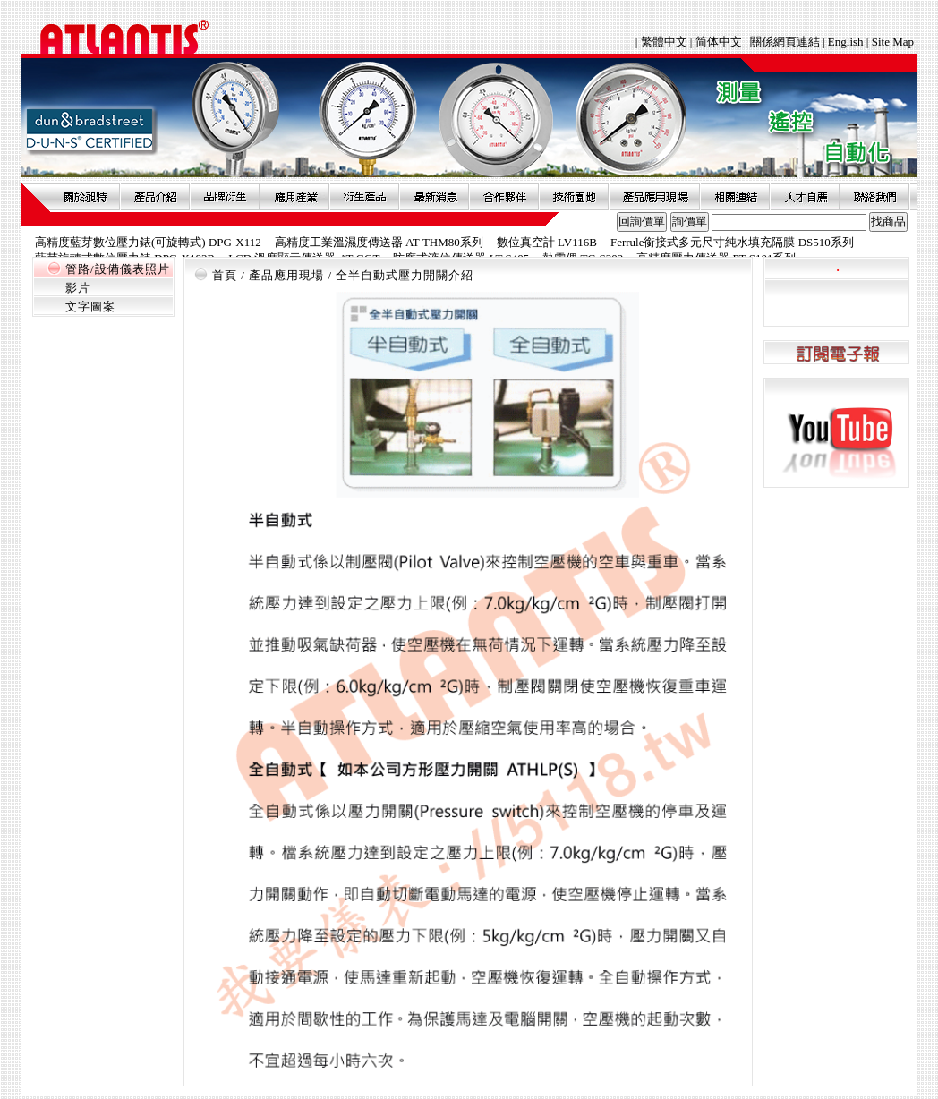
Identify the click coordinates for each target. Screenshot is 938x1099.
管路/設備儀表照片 (117, 269)
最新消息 (434, 196)
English (846, 41)
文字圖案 (90, 306)
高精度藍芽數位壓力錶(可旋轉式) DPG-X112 (148, 242)
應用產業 (294, 196)
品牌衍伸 (225, 196)
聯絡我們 (874, 196)
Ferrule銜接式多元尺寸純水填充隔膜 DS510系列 (732, 242)
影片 (77, 287)
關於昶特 (85, 196)
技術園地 (574, 196)
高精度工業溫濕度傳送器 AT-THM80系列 (379, 242)
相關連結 (735, 196)
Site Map (893, 41)
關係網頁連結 (785, 41)
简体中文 (718, 41)
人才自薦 (805, 196)
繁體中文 (665, 41)
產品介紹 (155, 196)
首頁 (224, 275)
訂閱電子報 (836, 353)
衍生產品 (364, 196)
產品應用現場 (654, 196)
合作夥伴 (504, 196)
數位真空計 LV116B (547, 242)
